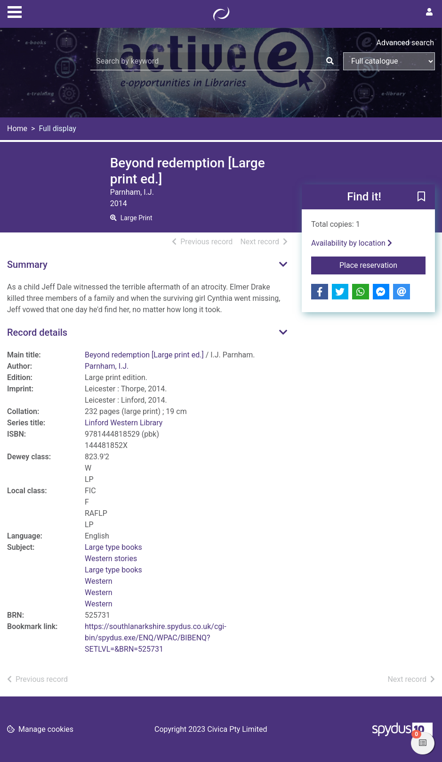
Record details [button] (37, 332)
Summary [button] (27, 264)
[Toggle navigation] (15, 11)
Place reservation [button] (382, 264)
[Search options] (389, 61)
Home (17, 128)
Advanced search (405, 42)
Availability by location (351, 243)
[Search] (330, 61)
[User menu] (429, 12)
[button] (421, 197)
